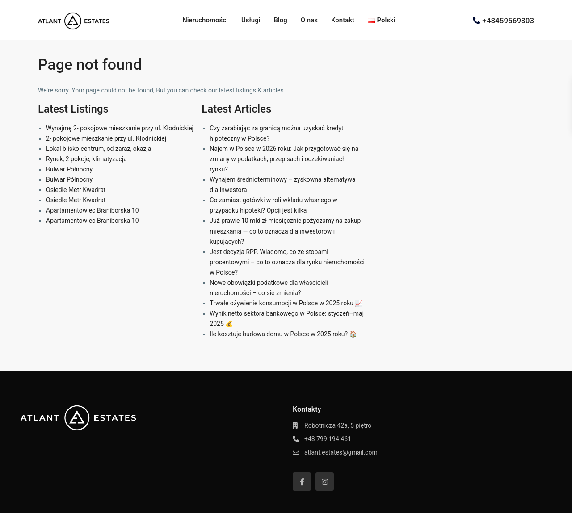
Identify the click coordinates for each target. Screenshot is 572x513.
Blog (280, 20)
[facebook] (302, 481)
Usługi (251, 20)
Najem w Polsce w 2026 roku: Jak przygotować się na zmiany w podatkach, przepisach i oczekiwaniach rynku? (284, 159)
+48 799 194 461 (327, 438)
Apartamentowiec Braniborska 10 (92, 210)
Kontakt (342, 20)
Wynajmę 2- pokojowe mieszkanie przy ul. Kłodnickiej (119, 128)
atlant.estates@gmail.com (341, 452)
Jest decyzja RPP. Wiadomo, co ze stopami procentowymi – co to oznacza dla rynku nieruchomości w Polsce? (287, 262)
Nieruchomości (205, 20)
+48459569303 (508, 20)
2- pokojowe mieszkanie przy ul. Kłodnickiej (106, 138)
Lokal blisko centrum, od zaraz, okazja (98, 148)
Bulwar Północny (69, 169)
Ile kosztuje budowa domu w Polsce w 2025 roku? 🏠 (283, 334)
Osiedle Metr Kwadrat (75, 189)
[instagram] (324, 481)
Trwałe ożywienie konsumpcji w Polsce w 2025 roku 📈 (286, 303)
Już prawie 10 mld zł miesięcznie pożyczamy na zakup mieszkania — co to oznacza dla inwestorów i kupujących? (285, 231)
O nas (309, 20)
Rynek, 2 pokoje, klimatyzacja (86, 159)
